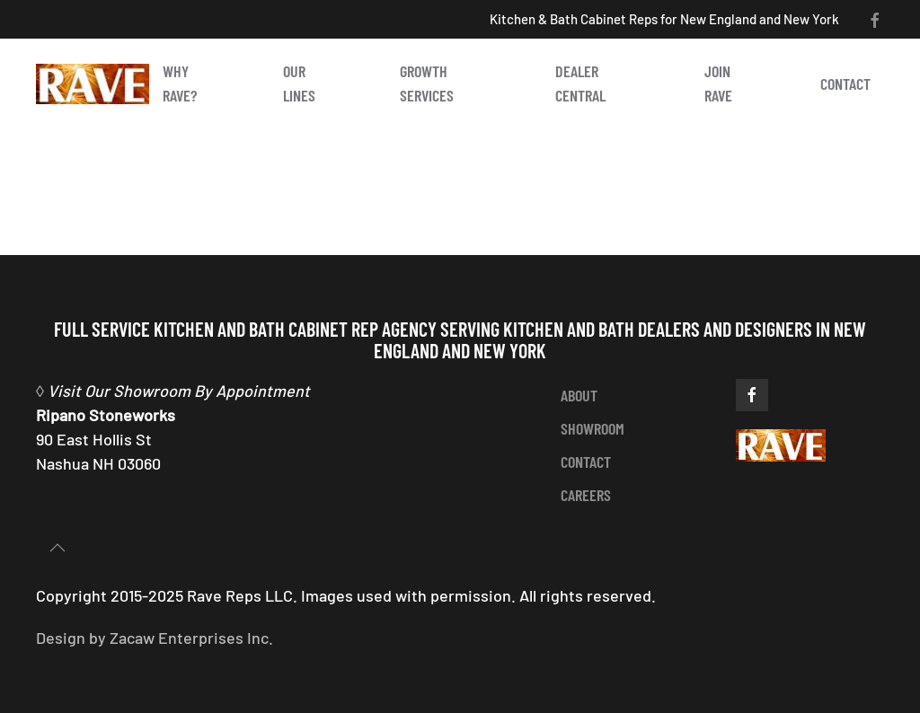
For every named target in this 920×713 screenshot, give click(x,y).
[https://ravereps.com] (781, 443)
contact (586, 461)
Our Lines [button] (299, 83)
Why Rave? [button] (180, 83)
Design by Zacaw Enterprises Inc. (154, 637)
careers (586, 495)
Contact (845, 83)
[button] (57, 548)
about (579, 395)
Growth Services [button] (427, 83)
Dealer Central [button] (580, 83)
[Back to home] (92, 83)
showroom (592, 428)
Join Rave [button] (718, 83)
